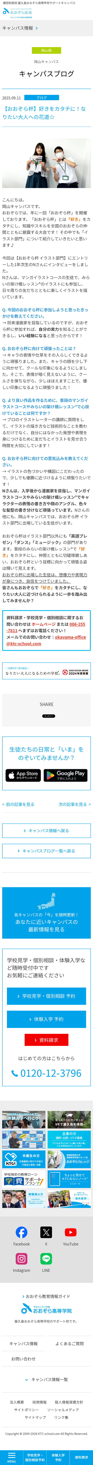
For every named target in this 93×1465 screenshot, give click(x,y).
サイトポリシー (26, 1409)
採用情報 (39, 1402)
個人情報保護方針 (69, 1402)
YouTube (70, 1243)
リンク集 (61, 1417)
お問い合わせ (23, 1359)
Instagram (21, 1270)
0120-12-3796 (51, 1072)
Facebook (21, 1243)
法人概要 (17, 1402)
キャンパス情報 (17, 28)
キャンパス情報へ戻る (49, 830)
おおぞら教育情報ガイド (48, 1296)
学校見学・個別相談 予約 (35, 1457)
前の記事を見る (20, 804)
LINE (46, 1270)
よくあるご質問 (69, 1343)
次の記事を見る (73, 804)
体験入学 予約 (58, 1457)
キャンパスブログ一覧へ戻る (48, 851)
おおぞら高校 (17, 16)
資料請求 (81, 1457)
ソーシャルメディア (63, 1409)
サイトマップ (35, 1417)
